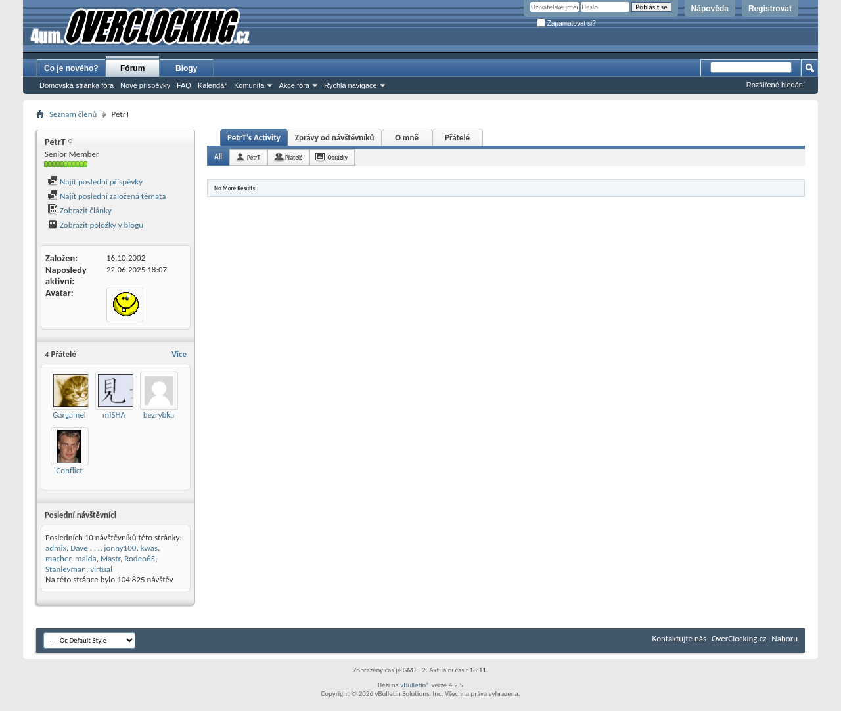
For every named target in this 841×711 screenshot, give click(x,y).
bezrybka (159, 415)
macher (58, 558)
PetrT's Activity (254, 137)
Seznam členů (73, 114)
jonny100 (120, 548)
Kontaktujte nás (679, 638)
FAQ (184, 85)
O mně (407, 137)
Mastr (110, 558)
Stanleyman (65, 569)
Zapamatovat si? (566, 23)
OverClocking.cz (739, 638)
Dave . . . (85, 548)
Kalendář (212, 85)
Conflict (69, 470)
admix (55, 548)
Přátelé (457, 137)
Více (179, 354)
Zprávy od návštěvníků (335, 137)
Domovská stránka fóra (76, 85)
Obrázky (337, 157)
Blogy (186, 68)
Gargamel (69, 415)
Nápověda (710, 8)
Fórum (132, 68)
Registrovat (770, 8)
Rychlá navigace (350, 85)
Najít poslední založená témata (106, 196)
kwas (149, 548)
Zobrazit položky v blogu (95, 225)
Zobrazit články (79, 210)
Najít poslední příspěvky (95, 181)
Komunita (249, 85)
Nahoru (784, 638)
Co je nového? (71, 68)
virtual (101, 569)
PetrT (253, 157)
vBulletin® (415, 685)
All (218, 156)
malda (86, 558)
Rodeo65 (139, 558)
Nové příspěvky (145, 85)
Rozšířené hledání (775, 85)
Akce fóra (294, 85)
